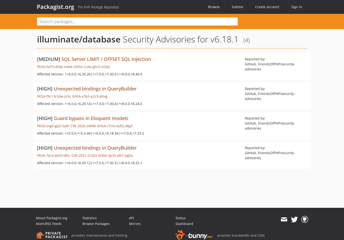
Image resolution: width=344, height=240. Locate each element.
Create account (267, 7)
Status (181, 218)
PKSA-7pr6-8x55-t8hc (53, 155)
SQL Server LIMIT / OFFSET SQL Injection (106, 59)
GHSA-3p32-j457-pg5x (115, 155)
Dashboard (184, 223)
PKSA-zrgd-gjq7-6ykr (53, 126)
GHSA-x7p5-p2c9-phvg (90, 96)
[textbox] (137, 21)
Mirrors (135, 223)
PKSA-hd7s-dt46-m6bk (55, 66)
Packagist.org (55, 6)
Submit (237, 7)
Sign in (296, 7)
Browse (214, 7)
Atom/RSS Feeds (49, 223)
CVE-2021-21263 (84, 155)
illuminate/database (79, 39)
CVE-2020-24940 (83, 126)
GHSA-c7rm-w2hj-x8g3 (115, 126)
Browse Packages (96, 223)
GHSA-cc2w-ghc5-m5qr (92, 66)
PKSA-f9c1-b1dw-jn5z (54, 96)
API (131, 218)
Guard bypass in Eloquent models (91, 118)
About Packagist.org (51, 218)
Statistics (89, 218)
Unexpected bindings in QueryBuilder (95, 88)
